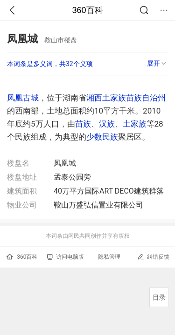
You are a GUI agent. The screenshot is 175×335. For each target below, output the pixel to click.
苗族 (83, 123)
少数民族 (102, 136)
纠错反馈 (153, 256)
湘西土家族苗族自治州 (126, 97)
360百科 (87, 10)
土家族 (135, 123)
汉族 (107, 123)
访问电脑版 (65, 257)
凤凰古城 (23, 97)
